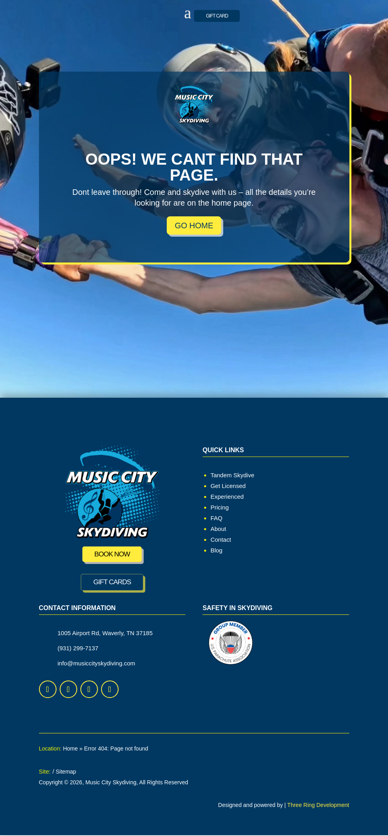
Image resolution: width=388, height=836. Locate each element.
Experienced (227, 496)
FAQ (216, 518)
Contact (221, 539)
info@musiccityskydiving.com (96, 664)
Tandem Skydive (232, 475)
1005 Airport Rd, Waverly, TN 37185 (105, 633)
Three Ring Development (318, 806)
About (218, 528)
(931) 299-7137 (78, 648)
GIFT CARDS (112, 583)
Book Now (112, 554)
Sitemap (66, 772)
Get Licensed (228, 485)
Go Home (194, 225)
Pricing (220, 507)
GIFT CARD (217, 16)
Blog (216, 550)
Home (70, 749)
